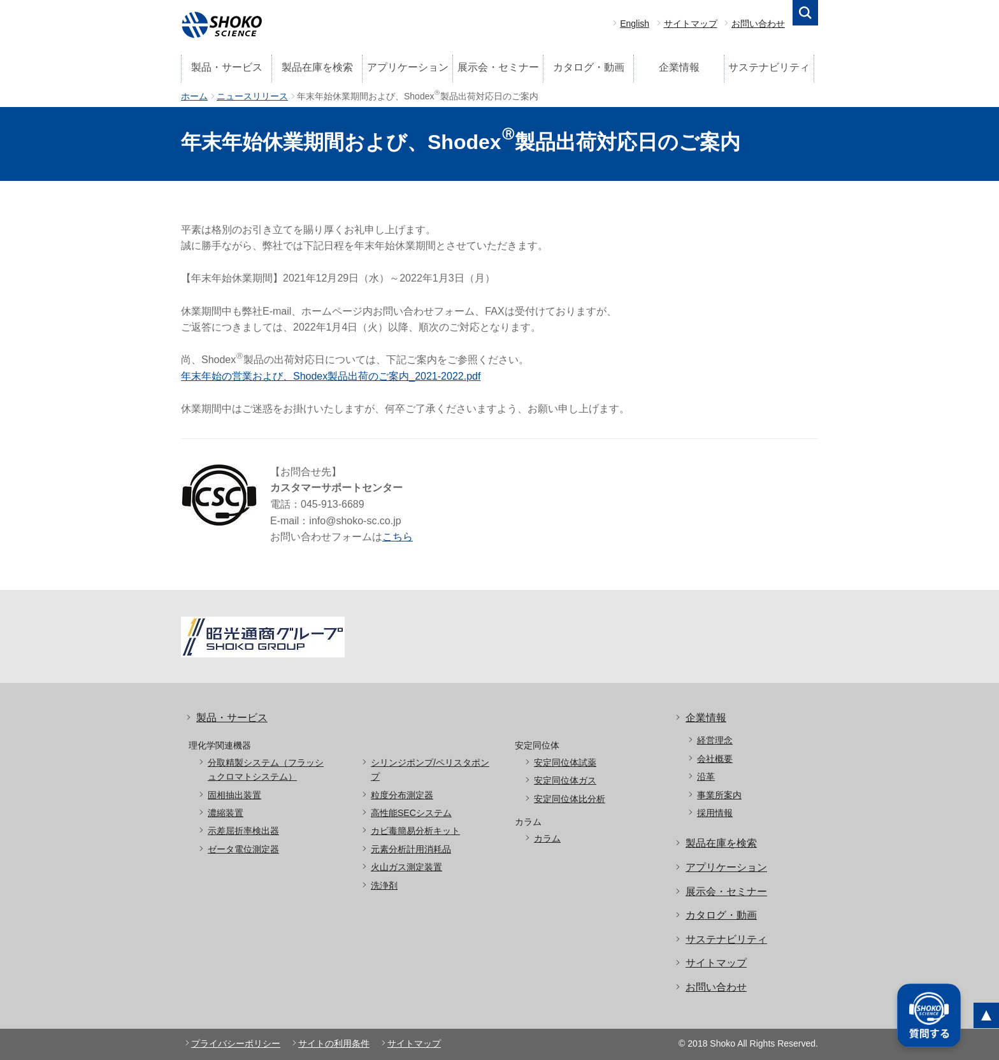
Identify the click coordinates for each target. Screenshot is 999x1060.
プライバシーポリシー (235, 1043)
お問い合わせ (758, 23)
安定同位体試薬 (565, 762)
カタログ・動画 (588, 67)
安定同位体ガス (565, 780)
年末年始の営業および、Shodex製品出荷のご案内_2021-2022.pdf (330, 376)
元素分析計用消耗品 (411, 849)
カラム (547, 838)
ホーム (194, 96)
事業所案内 (719, 795)
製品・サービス (226, 67)
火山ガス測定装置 (406, 867)
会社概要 (715, 759)
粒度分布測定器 (402, 795)
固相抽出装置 (234, 795)
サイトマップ (690, 23)
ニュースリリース (252, 96)
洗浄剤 (384, 885)
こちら (397, 536)
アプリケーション (408, 67)
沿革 (706, 776)
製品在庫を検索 (317, 67)
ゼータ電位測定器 (243, 849)
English (634, 23)
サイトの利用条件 (334, 1043)
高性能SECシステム (411, 813)
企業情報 (679, 67)
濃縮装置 (225, 813)
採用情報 (715, 813)
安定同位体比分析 (569, 799)
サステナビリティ (769, 67)
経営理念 (715, 740)
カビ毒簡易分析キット (415, 831)
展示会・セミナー (498, 67)
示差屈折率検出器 (243, 831)
